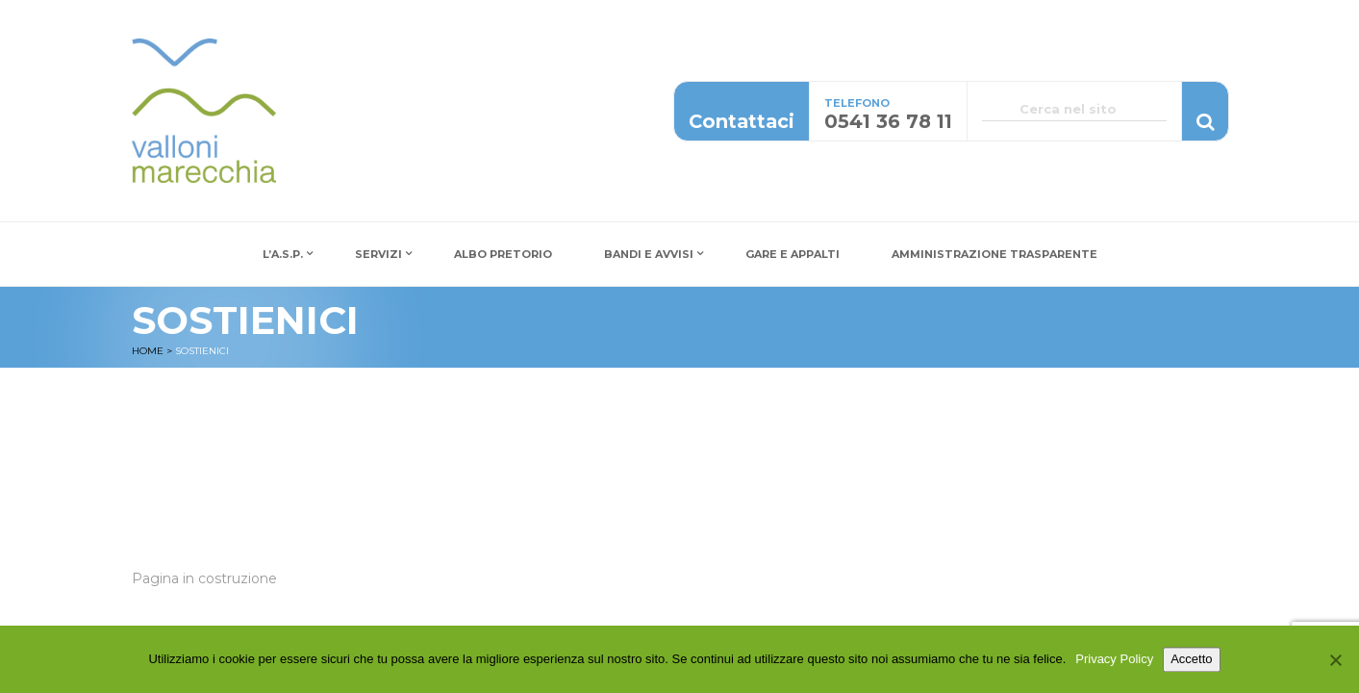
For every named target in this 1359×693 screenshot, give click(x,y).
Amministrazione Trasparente (994, 254)
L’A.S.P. (283, 254)
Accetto (1191, 661)
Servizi (378, 254)
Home (148, 351)
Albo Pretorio (503, 254)
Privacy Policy (1114, 661)
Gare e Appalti (792, 254)
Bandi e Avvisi (648, 254)
